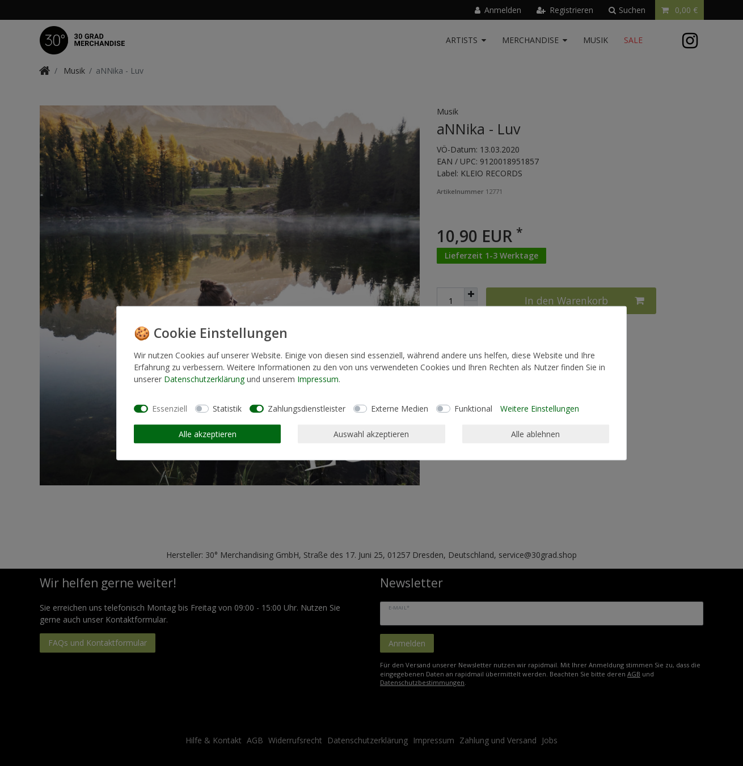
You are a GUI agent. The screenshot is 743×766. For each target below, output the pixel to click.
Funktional (473, 408)
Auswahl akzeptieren (371, 433)
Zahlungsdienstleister (306, 408)
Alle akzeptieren (208, 433)
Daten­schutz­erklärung (204, 378)
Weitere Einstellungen (539, 408)
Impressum (318, 378)
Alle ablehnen (535, 433)
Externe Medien (399, 408)
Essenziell (169, 408)
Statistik (227, 408)
